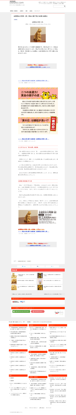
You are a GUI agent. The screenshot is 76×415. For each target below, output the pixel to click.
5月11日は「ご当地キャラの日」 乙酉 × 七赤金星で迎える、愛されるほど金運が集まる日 (58, 402)
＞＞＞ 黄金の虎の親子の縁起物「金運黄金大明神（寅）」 (33, 80)
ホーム (26, 407)
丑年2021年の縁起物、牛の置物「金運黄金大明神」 (26, 280)
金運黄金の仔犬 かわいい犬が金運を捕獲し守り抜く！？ (54, 294)
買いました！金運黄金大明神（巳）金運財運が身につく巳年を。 (53, 275)
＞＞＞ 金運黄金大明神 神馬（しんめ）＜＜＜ (38, 67)
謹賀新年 (12, 377)
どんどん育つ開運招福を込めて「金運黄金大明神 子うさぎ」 (26, 287)
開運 (26, 10)
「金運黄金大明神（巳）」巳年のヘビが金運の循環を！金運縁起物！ (26, 275)
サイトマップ (37, 10)
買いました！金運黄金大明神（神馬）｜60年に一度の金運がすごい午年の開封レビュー (38, 329)
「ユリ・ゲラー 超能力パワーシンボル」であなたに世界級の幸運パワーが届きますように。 (19, 389)
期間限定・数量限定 (14, 10)
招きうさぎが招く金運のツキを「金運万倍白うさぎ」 (52, 280)
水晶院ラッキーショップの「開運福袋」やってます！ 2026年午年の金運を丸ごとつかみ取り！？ (38, 389)
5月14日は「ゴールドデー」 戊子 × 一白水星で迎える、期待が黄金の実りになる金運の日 (58, 385)
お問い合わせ (41, 407)
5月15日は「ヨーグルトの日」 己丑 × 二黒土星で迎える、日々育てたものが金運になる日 (58, 379)
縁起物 (31, 10)
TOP (17, 321)
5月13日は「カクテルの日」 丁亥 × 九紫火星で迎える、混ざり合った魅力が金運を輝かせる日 (58, 391)
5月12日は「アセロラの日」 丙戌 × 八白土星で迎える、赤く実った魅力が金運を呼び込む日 (58, 397)
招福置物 (15, 19)
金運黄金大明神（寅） (22, 261)
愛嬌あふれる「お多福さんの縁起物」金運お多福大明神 (22, 294)
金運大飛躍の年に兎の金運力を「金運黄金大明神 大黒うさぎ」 (52, 287)
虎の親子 (29, 261)
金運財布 (21, 10)
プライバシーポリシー (33, 407)
